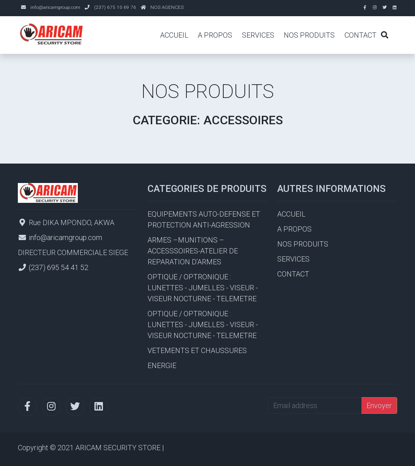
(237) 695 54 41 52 (58, 267)
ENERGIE (162, 365)
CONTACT (360, 35)
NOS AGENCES (167, 7)
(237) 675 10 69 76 (115, 7)
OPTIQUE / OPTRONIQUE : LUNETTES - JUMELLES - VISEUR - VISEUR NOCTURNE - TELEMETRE (203, 287)
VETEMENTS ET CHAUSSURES (197, 350)
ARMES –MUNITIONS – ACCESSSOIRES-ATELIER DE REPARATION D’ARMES (193, 251)
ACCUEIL (174, 35)
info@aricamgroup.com (55, 7)
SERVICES (258, 35)
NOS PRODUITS (309, 35)
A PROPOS (215, 35)
